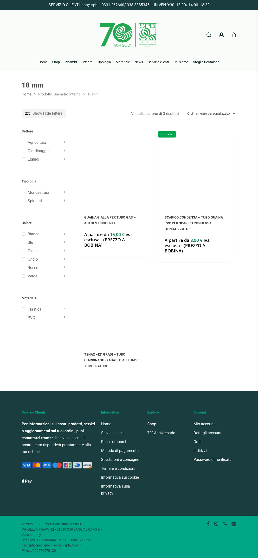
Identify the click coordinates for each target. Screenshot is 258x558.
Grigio (33, 259)
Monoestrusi (38, 192)
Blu (30, 242)
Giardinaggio (39, 151)
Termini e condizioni (118, 468)
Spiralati (35, 201)
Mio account (204, 424)
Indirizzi (200, 450)
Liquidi (33, 159)
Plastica (34, 309)
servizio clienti (70, 438)
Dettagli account (207, 433)
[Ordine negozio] (210, 113)
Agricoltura (37, 142)
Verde (32, 276)
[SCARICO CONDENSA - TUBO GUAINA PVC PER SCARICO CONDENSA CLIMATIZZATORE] (194, 167)
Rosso (33, 267)
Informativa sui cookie (120, 477)
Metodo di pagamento (120, 450)
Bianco (33, 234)
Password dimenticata (213, 459)
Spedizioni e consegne (120, 459)
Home (27, 94)
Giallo (33, 251)
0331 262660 (113, 5)
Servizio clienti (113, 433)
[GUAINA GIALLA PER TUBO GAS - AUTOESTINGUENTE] (113, 167)
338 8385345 (138, 5)
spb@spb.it (91, 5)
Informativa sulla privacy (115, 489)
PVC (31, 317)
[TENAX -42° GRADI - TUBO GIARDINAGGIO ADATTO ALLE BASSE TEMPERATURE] (113, 304)
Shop (151, 424)
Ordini (199, 441)
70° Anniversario (161, 433)
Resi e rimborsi (113, 441)
